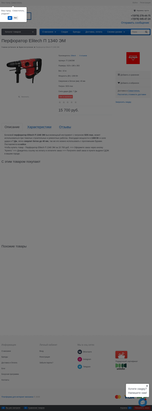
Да (10, 18)
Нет (15, 18)
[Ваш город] (146, 385)
